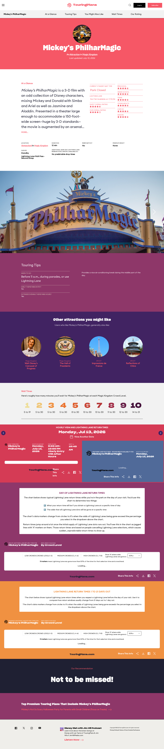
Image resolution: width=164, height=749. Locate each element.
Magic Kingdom (89, 54)
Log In (139, 5)
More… (24, 132)
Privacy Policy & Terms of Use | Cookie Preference (125, 730)
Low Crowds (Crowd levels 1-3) (38, 556)
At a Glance (50, 14)
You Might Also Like (94, 14)
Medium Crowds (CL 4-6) (68, 556)
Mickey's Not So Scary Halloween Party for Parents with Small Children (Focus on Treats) (66, 709)
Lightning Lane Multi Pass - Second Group (33, 157)
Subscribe (155, 5)
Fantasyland (26, 145)
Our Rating (136, 14)
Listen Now (74, 740)
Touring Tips (70, 14)
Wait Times (117, 14)
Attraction (75, 54)
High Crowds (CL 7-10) (92, 556)
